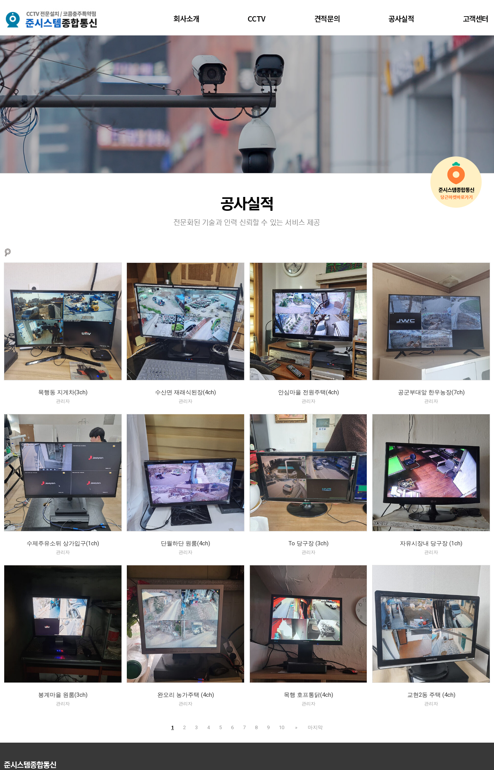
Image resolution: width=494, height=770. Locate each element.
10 (283, 727)
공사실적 (401, 18)
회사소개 (186, 18)
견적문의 (327, 18)
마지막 (314, 727)
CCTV (256, 18)
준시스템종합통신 (30, 765)
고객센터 (475, 18)
